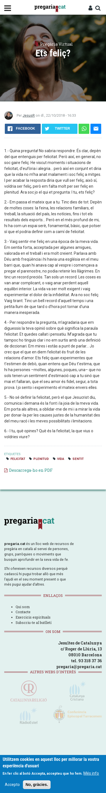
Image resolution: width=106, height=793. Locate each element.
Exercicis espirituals (33, 617)
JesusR (29, 115)
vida (60, 459)
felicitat (17, 459)
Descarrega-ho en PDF (31, 470)
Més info (91, 773)
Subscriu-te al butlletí (33, 622)
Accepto (12, 784)
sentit (78, 459)
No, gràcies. (36, 784)
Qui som (23, 606)
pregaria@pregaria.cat (79, 666)
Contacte (23, 612)
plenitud (41, 459)
